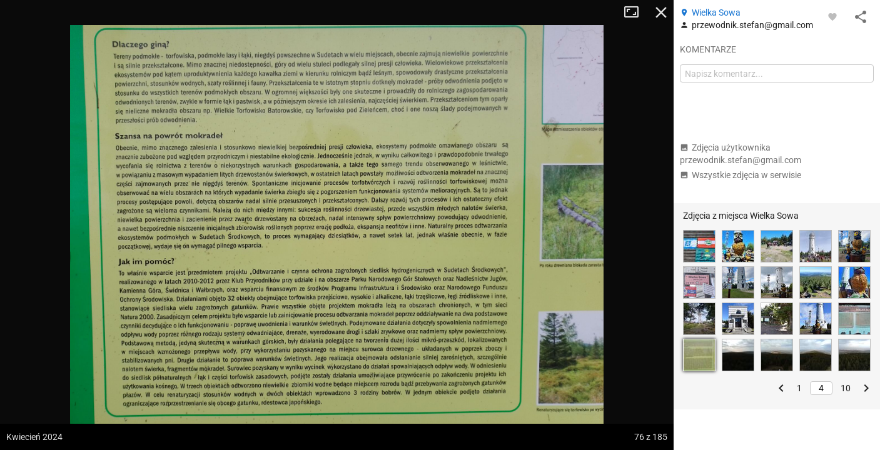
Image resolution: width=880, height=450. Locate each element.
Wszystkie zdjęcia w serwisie (740, 175)
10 (846, 388)
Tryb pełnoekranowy (636, 12)
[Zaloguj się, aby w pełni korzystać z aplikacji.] (832, 16)
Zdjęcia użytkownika (740, 153)
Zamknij (661, 12)
